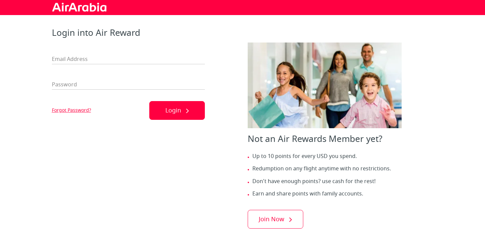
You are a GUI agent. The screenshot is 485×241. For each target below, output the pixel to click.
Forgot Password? (71, 110)
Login (173, 110)
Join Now (271, 219)
